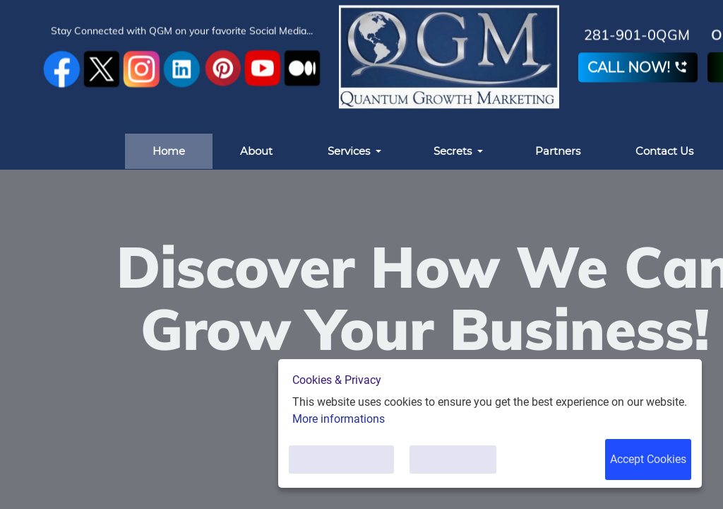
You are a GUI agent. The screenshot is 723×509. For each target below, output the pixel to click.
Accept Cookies (648, 459)
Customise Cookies (341, 459)
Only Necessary (452, 459)
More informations (338, 419)
